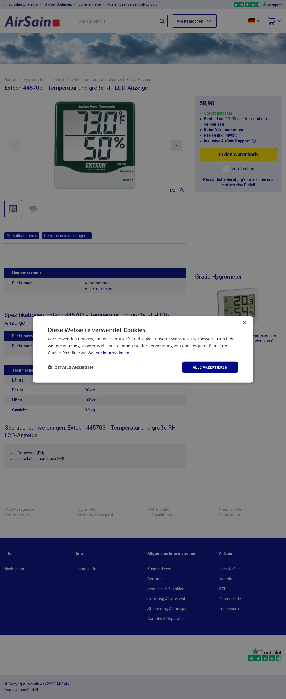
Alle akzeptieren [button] (209, 367)
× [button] (244, 322)
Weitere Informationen (109, 352)
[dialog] (143, 349)
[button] (70, 367)
